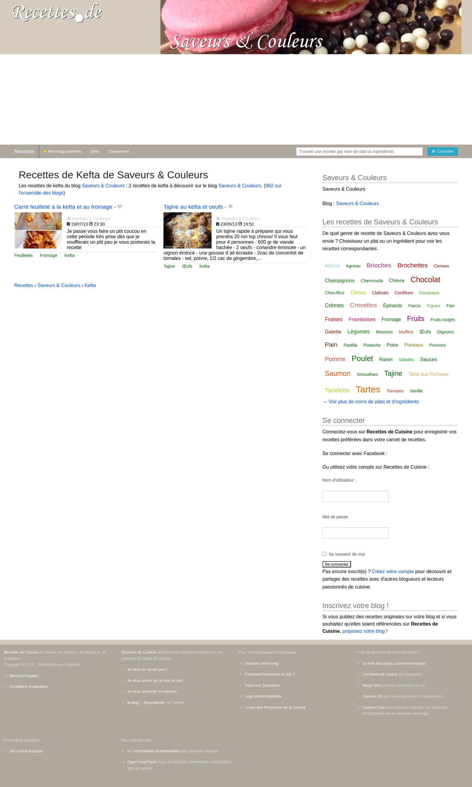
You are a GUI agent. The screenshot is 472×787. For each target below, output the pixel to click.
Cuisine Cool (374, 707)
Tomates (395, 390)
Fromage (48, 255)
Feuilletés (23, 255)
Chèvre (397, 280)
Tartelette (337, 390)
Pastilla (350, 345)
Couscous (429, 292)
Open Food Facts (142, 762)
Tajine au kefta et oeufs (193, 207)
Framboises (362, 319)
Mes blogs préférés (62, 151)
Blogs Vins (372, 685)
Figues (433, 305)
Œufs (187, 266)
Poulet (362, 358)
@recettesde (154, 702)
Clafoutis (380, 292)
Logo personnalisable (263, 696)
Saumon (338, 373)
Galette (333, 332)
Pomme (335, 359)
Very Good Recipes (26, 751)
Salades (406, 359)
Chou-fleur (334, 292)
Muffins (406, 331)
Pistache (372, 345)
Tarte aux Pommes (428, 374)
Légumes (358, 332)
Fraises (334, 319)
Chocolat (425, 279)
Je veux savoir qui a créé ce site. (155, 680)
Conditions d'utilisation (29, 686)
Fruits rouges (442, 319)
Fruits (415, 319)
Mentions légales (24, 675)
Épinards (392, 305)
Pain (331, 344)
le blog (133, 702)
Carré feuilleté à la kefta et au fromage (63, 207)
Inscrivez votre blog (261, 663)
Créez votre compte (393, 571)
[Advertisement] (236, 99)
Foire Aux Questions (262, 685)
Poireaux (413, 345)
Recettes (24, 151)
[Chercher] (442, 151)
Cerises (441, 265)
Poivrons (438, 345)
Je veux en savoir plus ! (147, 669)
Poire (392, 345)
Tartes (368, 389)
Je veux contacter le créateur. (152, 691)
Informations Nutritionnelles (156, 751)
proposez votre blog (364, 631)
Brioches (379, 265)
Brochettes (412, 265)
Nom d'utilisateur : (339, 480)
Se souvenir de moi (347, 554)
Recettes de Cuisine (21, 652)
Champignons (340, 280)
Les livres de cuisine (380, 674)
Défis (94, 151)
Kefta (69, 255)
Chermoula (372, 280)
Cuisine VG (372, 696)
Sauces (428, 359)
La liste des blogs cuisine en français (394, 663)
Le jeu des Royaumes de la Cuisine (275, 707)
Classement (118, 151)
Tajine (169, 266)
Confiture (404, 292)
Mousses (384, 331)
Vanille (416, 390)
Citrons (358, 292)
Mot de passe (335, 516)
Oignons (445, 331)
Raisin (386, 359)
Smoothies (367, 374)
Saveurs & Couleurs (103, 185)
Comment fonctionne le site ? (270, 674)
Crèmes (334, 305)
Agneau (353, 266)
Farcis (414, 305)
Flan (450, 305)
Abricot (332, 265)
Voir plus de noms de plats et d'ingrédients (373, 401)
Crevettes (363, 304)
